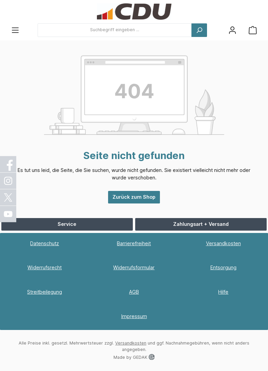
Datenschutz (44, 243)
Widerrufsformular (133, 267)
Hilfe (223, 292)
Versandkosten (223, 243)
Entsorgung (223, 267)
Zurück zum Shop (134, 197)
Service (67, 224)
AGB (134, 292)
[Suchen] (199, 30)
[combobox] (115, 30)
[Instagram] (8, 181)
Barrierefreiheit (134, 243)
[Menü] (15, 30)
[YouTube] (8, 214)
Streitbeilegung (44, 292)
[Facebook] (8, 164)
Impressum (134, 316)
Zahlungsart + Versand (201, 224)
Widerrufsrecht (44, 267)
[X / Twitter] (8, 197)
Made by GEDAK (134, 357)
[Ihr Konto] (232, 30)
